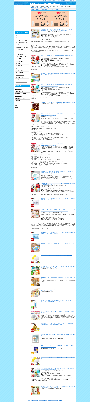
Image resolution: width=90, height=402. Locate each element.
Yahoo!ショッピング (56, 0)
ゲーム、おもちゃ (19, 37)
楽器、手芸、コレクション (21, 77)
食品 (16, 68)
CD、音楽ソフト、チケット (21, 82)
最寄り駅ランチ (18, 96)
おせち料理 (17, 100)
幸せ (16, 105)
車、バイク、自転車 (20, 49)
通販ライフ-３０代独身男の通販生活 (45, 4)
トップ (42, 0)
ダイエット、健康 (19, 61)
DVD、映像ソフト (19, 65)
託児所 (16, 107)
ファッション (18, 51)
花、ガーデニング (19, 70)
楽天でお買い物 (48, 0)
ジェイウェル (18, 103)
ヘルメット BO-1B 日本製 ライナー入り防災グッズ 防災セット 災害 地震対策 (56, 255)
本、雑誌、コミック (20, 44)
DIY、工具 (18, 63)
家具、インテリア (19, 72)
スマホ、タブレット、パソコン (22, 47)
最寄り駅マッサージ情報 (20, 98)
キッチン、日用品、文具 (44, 7)
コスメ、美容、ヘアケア (20, 58)
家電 (16, 35)
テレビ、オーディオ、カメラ (21, 42)
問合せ (74, 0)
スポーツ (17, 79)
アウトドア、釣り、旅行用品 (21, 40)
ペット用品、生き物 (20, 75)
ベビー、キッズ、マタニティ (21, 56)
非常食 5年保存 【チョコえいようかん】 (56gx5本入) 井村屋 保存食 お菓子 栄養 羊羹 (58, 102)
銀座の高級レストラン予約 (66, 0)
